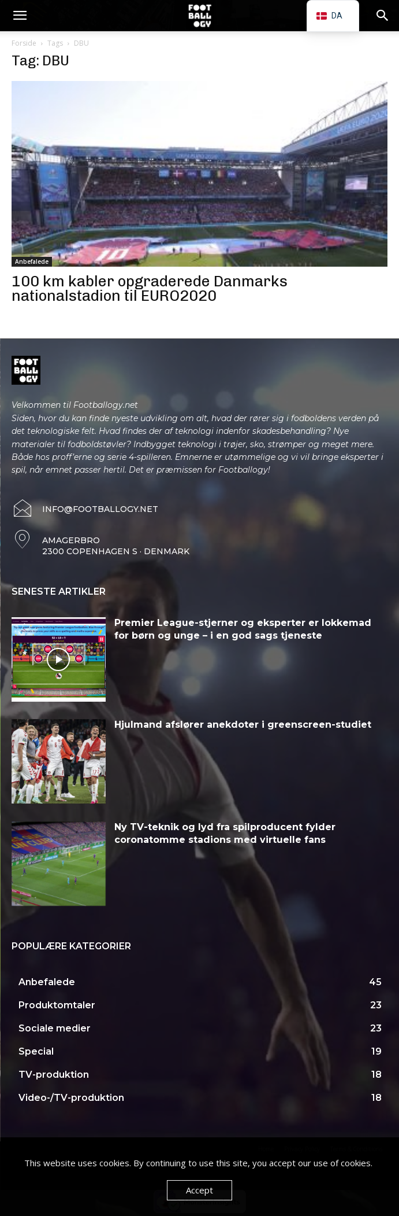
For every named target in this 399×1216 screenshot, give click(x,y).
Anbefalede (32, 261)
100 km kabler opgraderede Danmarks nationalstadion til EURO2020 (150, 288)
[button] (19, 15)
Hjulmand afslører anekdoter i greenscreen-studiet (242, 724)
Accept (199, 1190)
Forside (24, 43)
